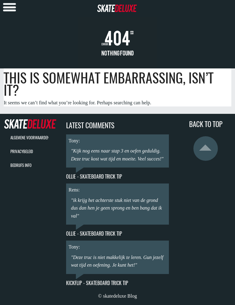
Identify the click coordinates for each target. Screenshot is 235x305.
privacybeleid (21, 151)
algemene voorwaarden (29, 137)
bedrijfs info (21, 165)
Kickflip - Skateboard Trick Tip (97, 283)
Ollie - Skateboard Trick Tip (94, 176)
